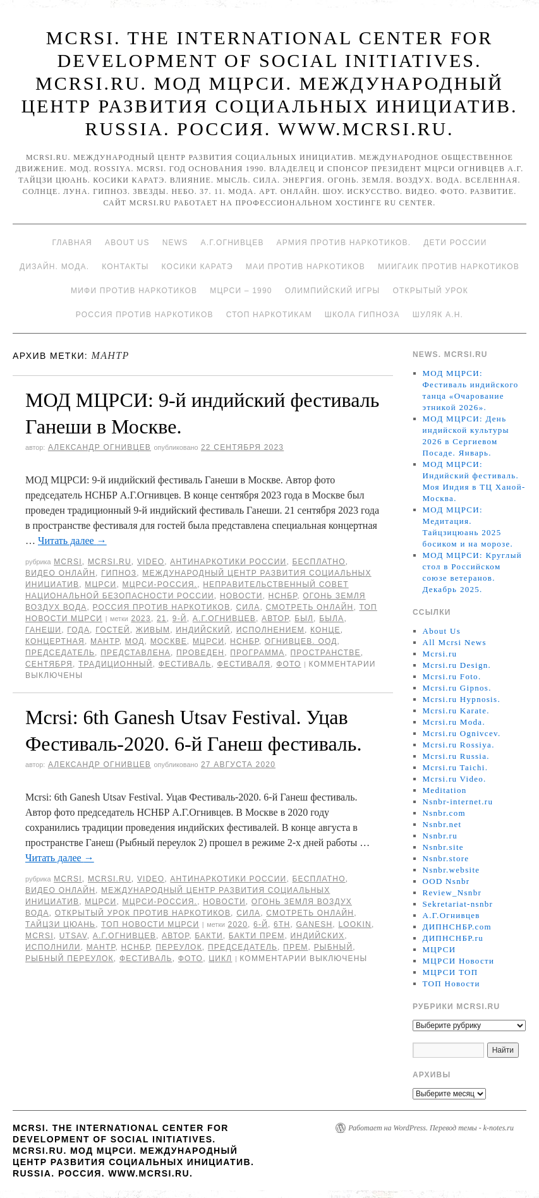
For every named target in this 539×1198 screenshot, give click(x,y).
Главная (72, 242)
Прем (295, 947)
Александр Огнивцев (99, 447)
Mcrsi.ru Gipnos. (457, 688)
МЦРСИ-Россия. (159, 584)
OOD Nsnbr (446, 881)
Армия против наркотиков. (344, 242)
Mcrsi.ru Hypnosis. (461, 699)
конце (325, 630)
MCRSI (68, 561)
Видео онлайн (60, 573)
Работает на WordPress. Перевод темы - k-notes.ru (431, 1127)
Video (150, 561)
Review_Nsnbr (452, 892)
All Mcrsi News (455, 642)
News (175, 242)
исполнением (270, 630)
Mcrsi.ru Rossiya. (459, 744)
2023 (141, 618)
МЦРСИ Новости (459, 960)
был (303, 618)
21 (162, 618)
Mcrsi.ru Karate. (456, 710)
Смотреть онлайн (309, 607)
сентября (49, 664)
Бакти (209, 935)
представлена (135, 652)
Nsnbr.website (451, 869)
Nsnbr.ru (440, 835)
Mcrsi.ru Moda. (454, 722)
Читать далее (72, 540)
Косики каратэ (197, 266)
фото (288, 664)
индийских (317, 935)
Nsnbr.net (442, 824)
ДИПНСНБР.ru (453, 938)
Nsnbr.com (444, 813)
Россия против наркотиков (145, 314)
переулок (178, 947)
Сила (248, 607)
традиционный (115, 664)
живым (153, 630)
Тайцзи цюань (60, 924)
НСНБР (283, 595)
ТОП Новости (451, 983)
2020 (238, 924)
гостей (112, 630)
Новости (241, 595)
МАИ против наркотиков (305, 266)
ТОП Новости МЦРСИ (150, 924)
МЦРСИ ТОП (450, 972)
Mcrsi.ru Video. (455, 779)
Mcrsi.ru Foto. (452, 676)
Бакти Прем (257, 935)
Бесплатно (318, 561)
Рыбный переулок (69, 958)
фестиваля (243, 664)
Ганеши (43, 630)
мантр (104, 641)
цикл (220, 958)
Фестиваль (185, 664)
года (78, 630)
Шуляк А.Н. (438, 314)
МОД (135, 641)
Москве (168, 641)
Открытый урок (430, 290)
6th (282, 924)
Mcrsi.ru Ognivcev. (462, 733)
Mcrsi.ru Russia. (456, 756)
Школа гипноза (362, 314)
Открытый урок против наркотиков (143, 913)
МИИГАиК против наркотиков (448, 266)
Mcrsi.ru (109, 561)
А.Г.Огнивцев (231, 242)
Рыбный (333, 947)
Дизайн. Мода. (54, 266)
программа (257, 652)
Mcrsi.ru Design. (457, 665)
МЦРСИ (100, 584)
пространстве (326, 652)
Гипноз (118, 573)
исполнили (53, 947)
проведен (200, 652)
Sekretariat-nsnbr (458, 904)
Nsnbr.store (446, 858)
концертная (55, 641)
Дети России (455, 242)
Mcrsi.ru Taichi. (455, 767)
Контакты (125, 266)
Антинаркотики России (228, 561)
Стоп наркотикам (269, 314)
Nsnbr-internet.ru (458, 801)
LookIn (355, 924)
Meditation (445, 790)
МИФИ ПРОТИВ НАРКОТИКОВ (134, 290)
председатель (60, 652)
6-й (260, 924)
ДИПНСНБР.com (457, 926)
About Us (127, 242)
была (331, 618)
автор (275, 618)
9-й (180, 618)
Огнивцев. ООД (301, 641)
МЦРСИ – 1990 (241, 290)
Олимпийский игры (332, 290)
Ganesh (314, 924)
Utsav (73, 935)
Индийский (203, 630)
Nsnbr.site (443, 847)
